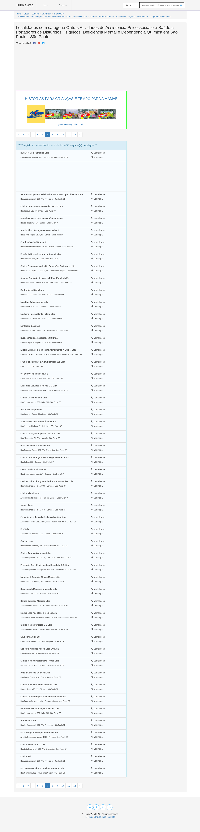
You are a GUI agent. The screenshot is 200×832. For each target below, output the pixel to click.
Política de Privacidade (95, 817)
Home (45, 5)
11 (68, 134)
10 (62, 134)
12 (74, 134)
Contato (111, 817)
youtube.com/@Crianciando (71, 124)
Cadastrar (63, 5)
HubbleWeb (25, 5)
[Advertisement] (71, 67)
